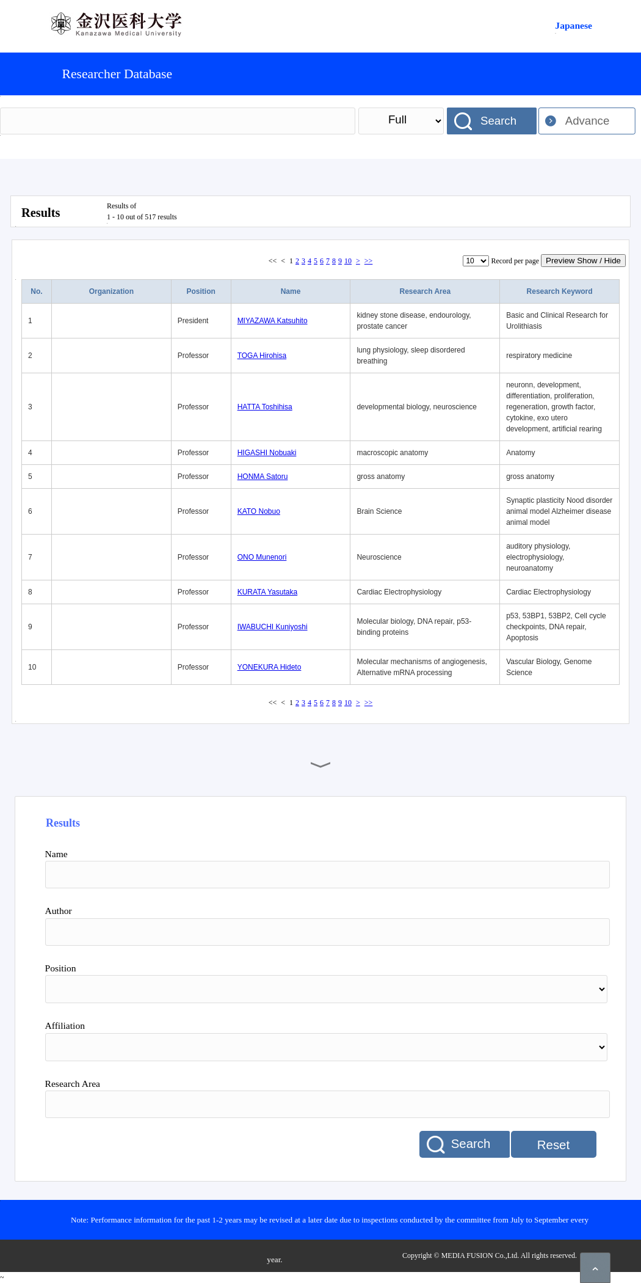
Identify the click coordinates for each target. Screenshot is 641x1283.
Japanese (573, 25)
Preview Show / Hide (583, 260)
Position (201, 291)
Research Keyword (560, 291)
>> (368, 261)
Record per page (515, 261)
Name (291, 291)
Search (498, 120)
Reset (553, 1145)
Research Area (425, 291)
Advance (587, 120)
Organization (111, 291)
